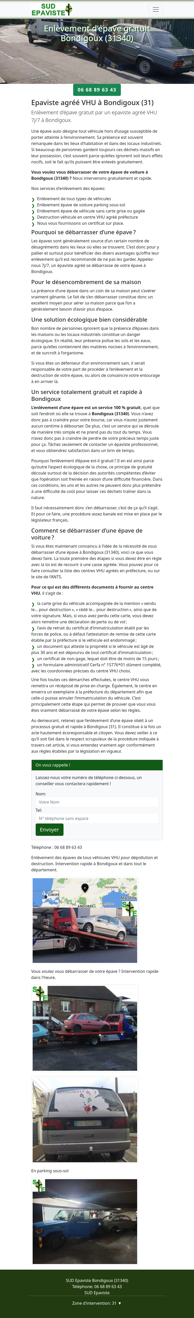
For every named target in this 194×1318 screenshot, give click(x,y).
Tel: (39, 810)
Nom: (41, 794)
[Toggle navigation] (156, 9)
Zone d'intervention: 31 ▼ (97, 1303)
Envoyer (49, 829)
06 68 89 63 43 (96, 89)
